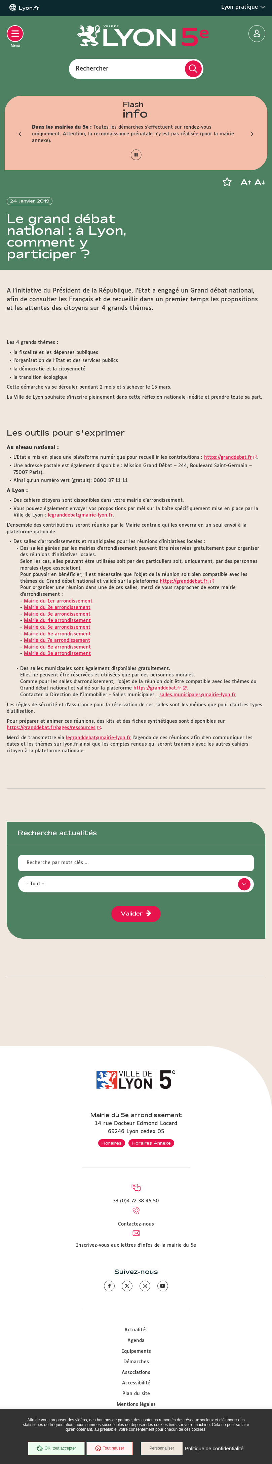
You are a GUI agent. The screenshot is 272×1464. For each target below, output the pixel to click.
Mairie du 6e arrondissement (57, 650)
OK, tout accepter (56, 1448)
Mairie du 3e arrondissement (57, 630)
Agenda (136, 1340)
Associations (136, 1372)
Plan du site (136, 1393)
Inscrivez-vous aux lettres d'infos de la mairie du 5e (136, 1245)
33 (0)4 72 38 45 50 (136, 1201)
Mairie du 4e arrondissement (57, 636)
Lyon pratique (243, 7)
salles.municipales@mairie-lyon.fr (197, 711)
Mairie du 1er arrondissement (58, 617)
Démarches (136, 1362)
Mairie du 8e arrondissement (57, 663)
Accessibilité (136, 1383)
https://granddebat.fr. (184, 597)
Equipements (136, 1351)
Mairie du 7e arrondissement (57, 656)
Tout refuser (109, 1448)
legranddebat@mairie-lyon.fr (80, 531)
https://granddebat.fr (228, 473)
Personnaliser (162, 1448)
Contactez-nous (136, 1224)
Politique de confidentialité (214, 1449)
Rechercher (92, 68)
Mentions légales (136, 1404)
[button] (20, 134)
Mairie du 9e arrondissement (57, 669)
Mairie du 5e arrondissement (57, 643)
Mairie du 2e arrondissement (57, 623)
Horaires (112, 1143)
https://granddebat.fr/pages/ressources (51, 744)
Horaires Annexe (151, 1143)
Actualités (136, 1330)
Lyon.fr (29, 8)
